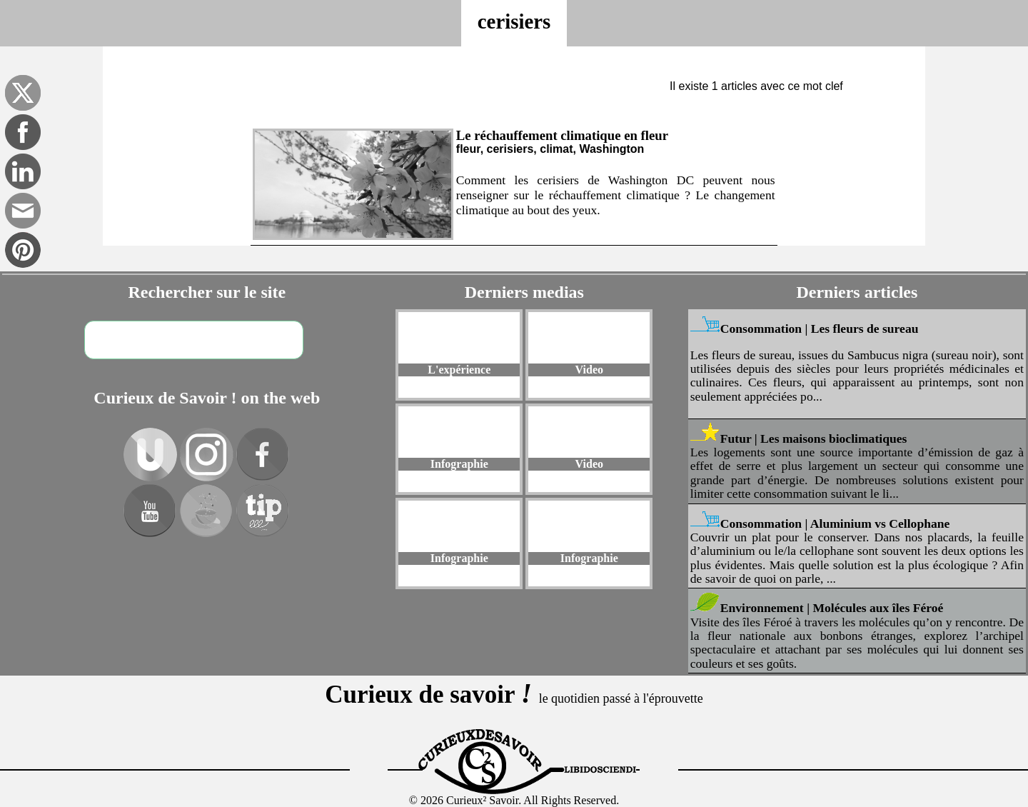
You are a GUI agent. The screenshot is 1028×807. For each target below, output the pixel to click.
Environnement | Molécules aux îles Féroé (832, 608)
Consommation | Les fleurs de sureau (819, 328)
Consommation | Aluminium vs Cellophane (835, 523)
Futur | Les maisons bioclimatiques (813, 438)
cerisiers (514, 21)
